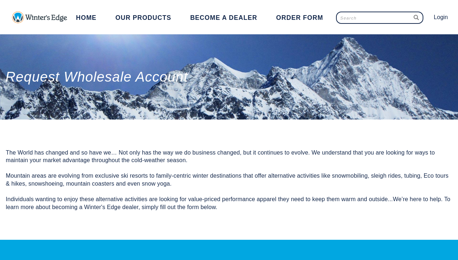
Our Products (143, 17)
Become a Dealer (223, 17)
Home (86, 17)
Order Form (299, 17)
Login (441, 17)
